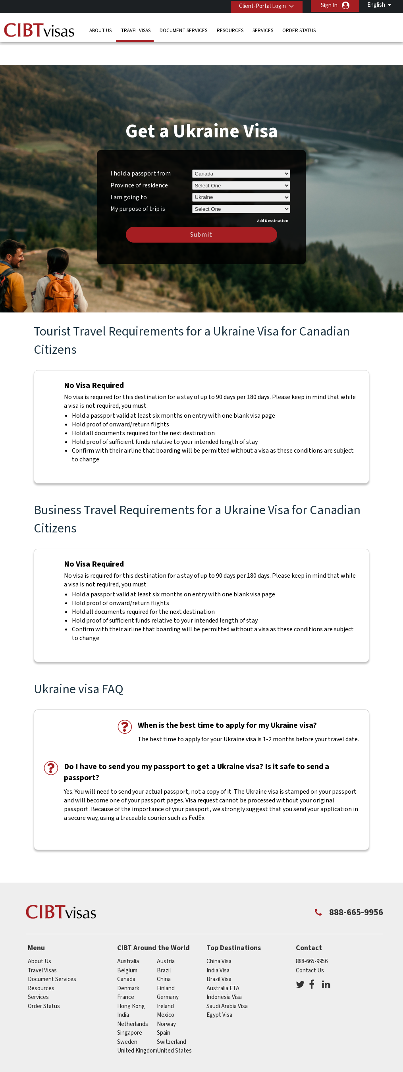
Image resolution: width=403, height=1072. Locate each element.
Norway (166, 999)
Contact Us (310, 946)
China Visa (218, 937)
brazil (164, 946)
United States (174, 1026)
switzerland (171, 1017)
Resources (230, 29)
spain (163, 1008)
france (125, 972)
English (376, 5)
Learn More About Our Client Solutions (75, 1053)
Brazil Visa (218, 955)
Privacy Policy (180, 1053)
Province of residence (139, 160)
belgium (127, 946)
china (164, 955)
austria (166, 937)
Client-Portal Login (261, 5)
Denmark (128, 964)
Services (263, 29)
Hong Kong (131, 982)
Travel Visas (135, 29)
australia (128, 937)
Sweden (127, 1017)
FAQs (142, 1053)
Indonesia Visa (224, 972)
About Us (100, 29)
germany (168, 972)
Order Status (299, 29)
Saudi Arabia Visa (227, 982)
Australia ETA (222, 964)
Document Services (183, 29)
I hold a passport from (140, 149)
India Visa (217, 946)
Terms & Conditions (234, 1053)
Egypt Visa (219, 990)
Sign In (329, 5)
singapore (129, 1008)
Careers (316, 1053)
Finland (166, 964)
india (123, 990)
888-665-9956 (312, 937)
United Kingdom (137, 1026)
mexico (165, 990)
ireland (165, 982)
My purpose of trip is (137, 183)
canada (126, 955)
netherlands (132, 999)
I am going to (128, 172)
